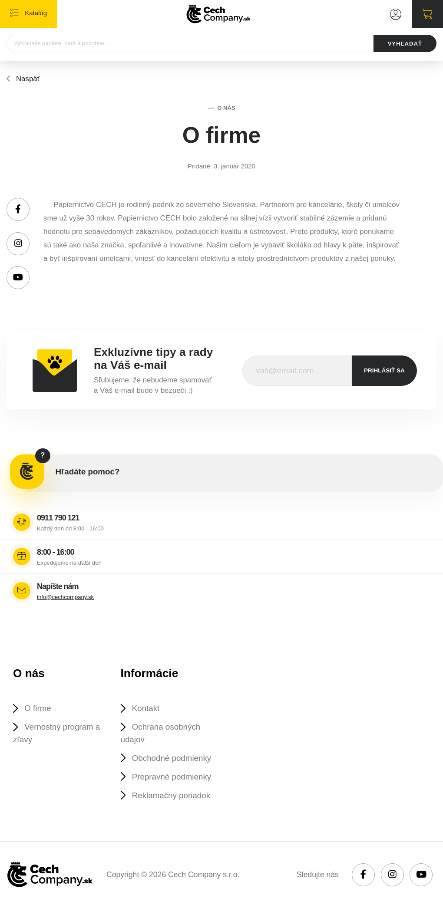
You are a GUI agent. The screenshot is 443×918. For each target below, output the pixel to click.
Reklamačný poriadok (171, 795)
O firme (37, 708)
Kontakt (146, 708)
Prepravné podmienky (171, 776)
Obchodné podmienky (171, 758)
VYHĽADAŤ (405, 43)
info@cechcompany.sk (65, 597)
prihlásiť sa (384, 370)
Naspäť (28, 79)
